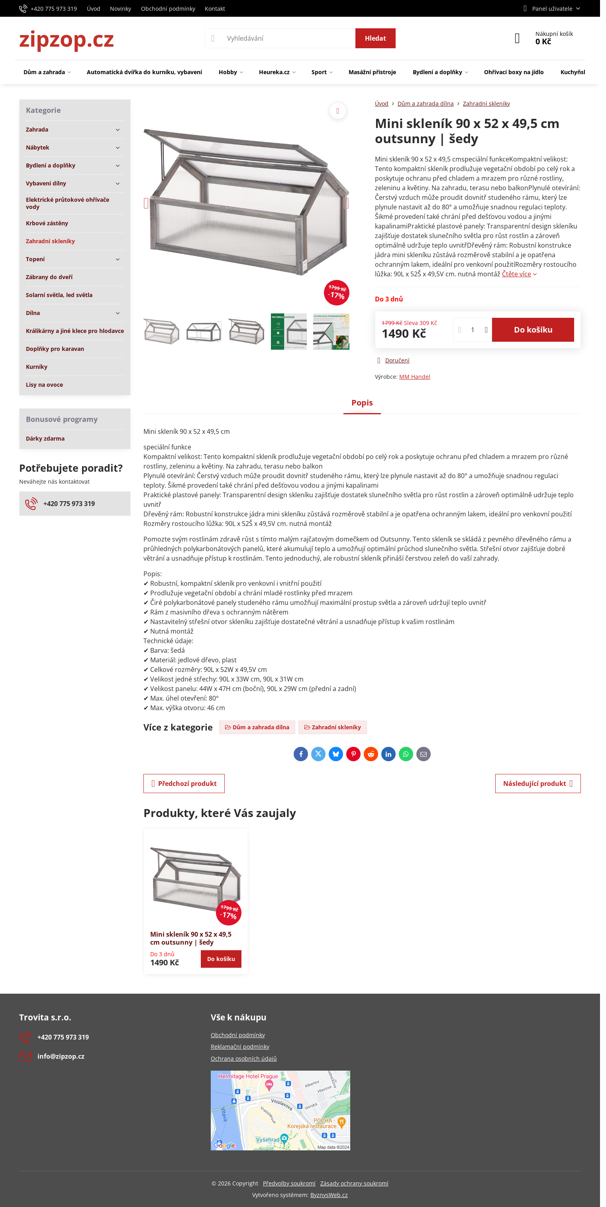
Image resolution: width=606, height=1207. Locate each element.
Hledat (375, 38)
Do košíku (533, 329)
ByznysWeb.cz (329, 1195)
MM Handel (414, 376)
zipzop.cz (66, 38)
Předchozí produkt (184, 783)
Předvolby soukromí (289, 1183)
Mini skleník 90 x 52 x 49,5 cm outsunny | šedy (190, 938)
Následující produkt (538, 783)
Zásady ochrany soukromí (354, 1183)
